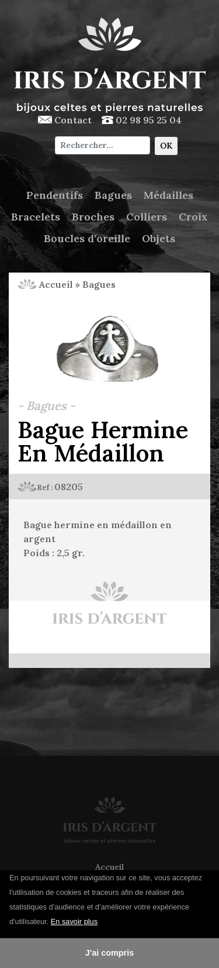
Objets (158, 238)
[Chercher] (102, 145)
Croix (193, 216)
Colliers (146, 216)
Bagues (113, 195)
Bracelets (35, 216)
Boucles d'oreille (87, 238)
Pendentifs (54, 195)
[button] (102, 922)
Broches (93, 216)
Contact (65, 120)
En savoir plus (74, 921)
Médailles (168, 195)
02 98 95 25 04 (142, 120)
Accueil (45, 284)
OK (166, 145)
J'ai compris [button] (109, 952)
